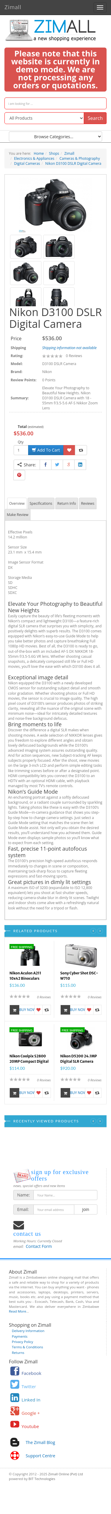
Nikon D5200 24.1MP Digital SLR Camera (78, 1059)
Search (95, 118)
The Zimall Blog (40, 1442)
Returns (18, 1352)
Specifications (41, 503)
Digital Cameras (27, 163)
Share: (26, 465)
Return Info (66, 503)
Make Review (17, 514)
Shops (54, 153)
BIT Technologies (41, 1478)
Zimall (12, 6)
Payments (20, 1336)
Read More (17, 1311)
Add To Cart (46, 450)
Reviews (87, 503)
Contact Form (39, 1246)
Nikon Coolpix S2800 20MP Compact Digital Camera (29, 1059)
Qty (21, 442)
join (86, 1209)
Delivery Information (28, 1331)
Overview (17, 503)
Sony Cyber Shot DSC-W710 (79, 976)
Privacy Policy (22, 1341)
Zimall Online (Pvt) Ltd (65, 1474)
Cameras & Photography (79, 158)
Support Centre (40, 1455)
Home (39, 153)
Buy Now (22, 1010)
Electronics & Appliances (34, 158)
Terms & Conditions (27, 1347)
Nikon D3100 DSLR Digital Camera (73, 163)
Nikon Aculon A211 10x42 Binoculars (25, 976)
